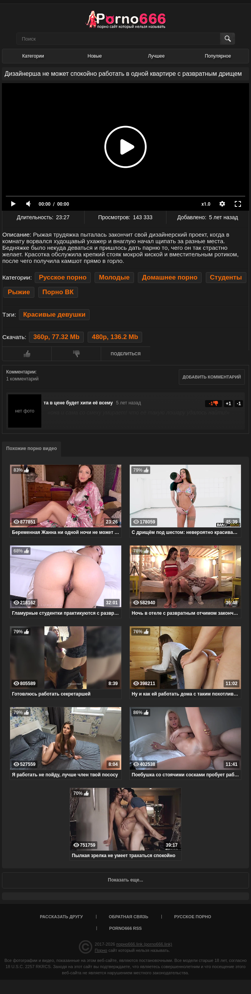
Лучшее (156, 56)
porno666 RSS (125, 928)
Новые (95, 56)
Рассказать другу (61, 916)
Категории (33, 56)
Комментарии (21, 372)
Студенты (226, 277)
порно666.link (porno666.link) (144, 944)
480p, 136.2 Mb (115, 337)
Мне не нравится (76, 353)
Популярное (218, 56)
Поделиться (126, 353)
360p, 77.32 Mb (56, 337)
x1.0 (206, 204)
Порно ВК (58, 292)
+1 (228, 403)
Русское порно (62, 277)
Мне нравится (26, 353)
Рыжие (19, 292)
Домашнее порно (169, 277)
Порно (101, 950)
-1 (239, 403)
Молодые (114, 277)
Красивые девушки (54, 314)
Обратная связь (128, 916)
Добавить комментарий (212, 377)
